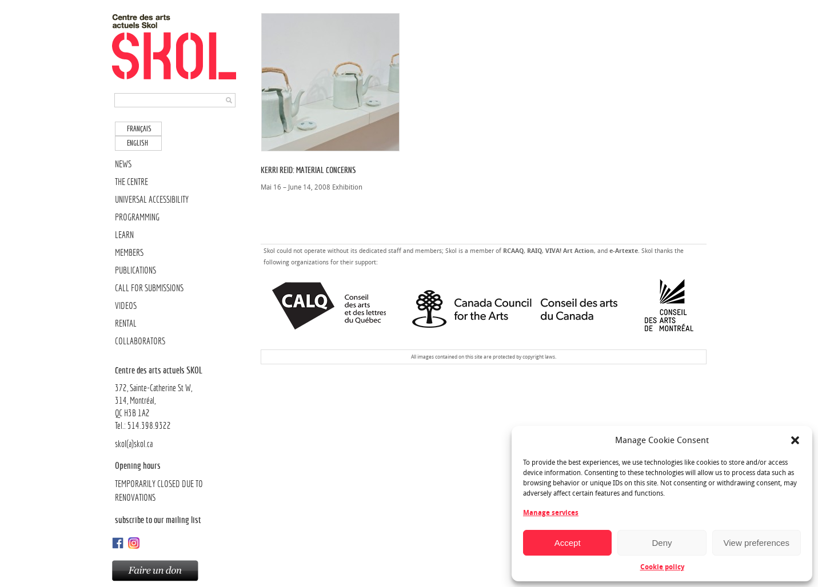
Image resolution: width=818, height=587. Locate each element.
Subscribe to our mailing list (158, 519)
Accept (567, 543)
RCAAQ (513, 251)
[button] (795, 440)
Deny (662, 543)
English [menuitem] (137, 143)
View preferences (757, 543)
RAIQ (534, 251)
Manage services (550, 513)
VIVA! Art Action (569, 251)
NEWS (123, 164)
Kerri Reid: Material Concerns (308, 170)
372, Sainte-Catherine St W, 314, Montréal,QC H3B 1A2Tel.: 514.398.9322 (176, 397)
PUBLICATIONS (135, 270)
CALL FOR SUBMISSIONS (149, 288)
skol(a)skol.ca (134, 444)
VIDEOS (126, 305)
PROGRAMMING (137, 217)
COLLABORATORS (140, 341)
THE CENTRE (131, 181)
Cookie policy (662, 567)
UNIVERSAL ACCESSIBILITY (152, 199)
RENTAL (126, 323)
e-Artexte (623, 251)
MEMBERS (129, 252)
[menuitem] (138, 128)
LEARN (124, 235)
